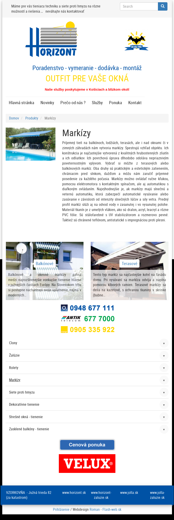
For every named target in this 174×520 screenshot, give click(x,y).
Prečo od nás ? (73, 102)
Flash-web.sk (111, 509)
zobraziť (44, 271)
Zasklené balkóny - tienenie (29, 428)
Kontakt (135, 102)
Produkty (31, 118)
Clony (13, 342)
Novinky (47, 102)
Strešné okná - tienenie (26, 416)
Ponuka (115, 102)
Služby (97, 102)
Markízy (14, 379)
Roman (95, 509)
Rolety (13, 367)
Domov (14, 118)
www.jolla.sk (129, 492)
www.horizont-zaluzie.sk (101, 495)
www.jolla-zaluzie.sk (157, 495)
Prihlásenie (61, 509)
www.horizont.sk (74, 492)
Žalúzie (14, 355)
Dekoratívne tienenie (24, 404)
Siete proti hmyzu (22, 392)
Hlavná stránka (21, 102)
